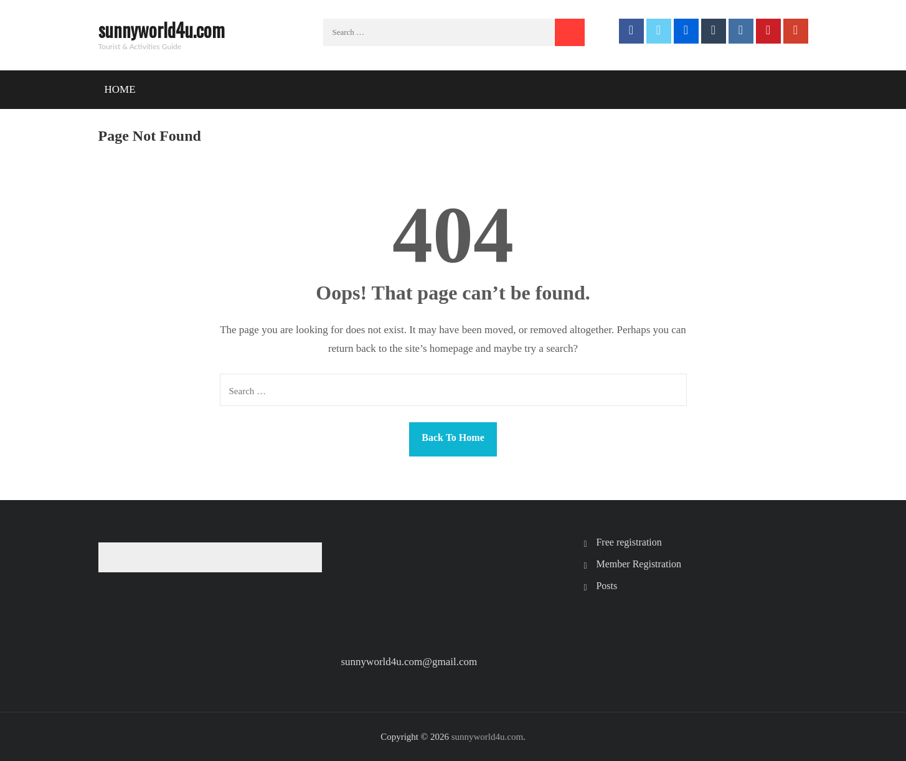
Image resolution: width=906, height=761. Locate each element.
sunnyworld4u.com (161, 30)
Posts (606, 585)
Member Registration (638, 564)
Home (120, 89)
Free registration (628, 542)
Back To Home (453, 437)
